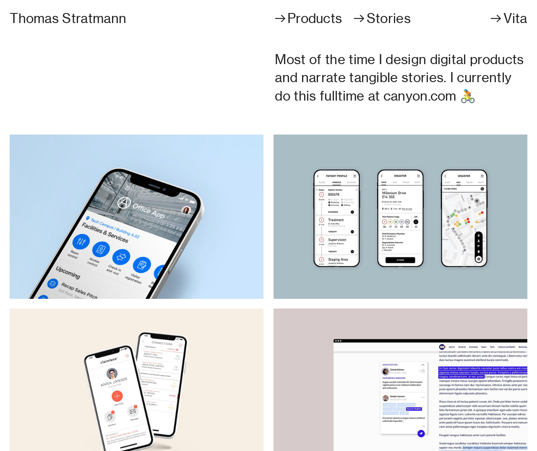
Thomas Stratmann (68, 18)
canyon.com (419, 96)
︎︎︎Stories (381, 18)
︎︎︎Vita (508, 18)
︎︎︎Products (308, 18)
